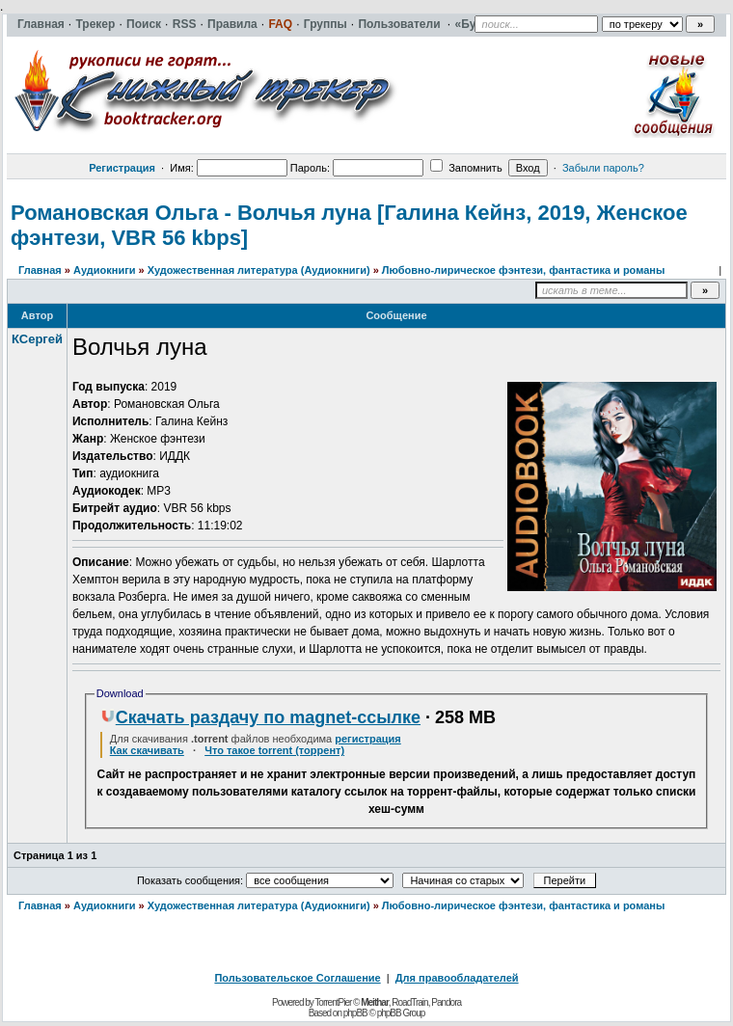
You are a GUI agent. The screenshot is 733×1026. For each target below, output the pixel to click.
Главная (40, 270)
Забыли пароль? (603, 168)
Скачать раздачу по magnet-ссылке (260, 717)
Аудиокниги (104, 270)
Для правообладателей (457, 978)
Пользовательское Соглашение (297, 978)
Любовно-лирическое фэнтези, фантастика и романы (523, 270)
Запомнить (466, 168)
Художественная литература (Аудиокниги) (259, 270)
